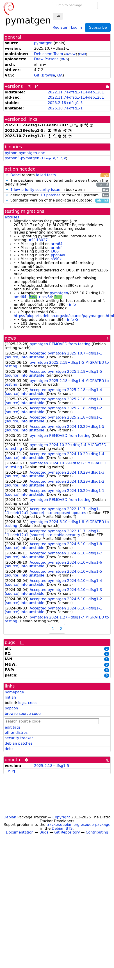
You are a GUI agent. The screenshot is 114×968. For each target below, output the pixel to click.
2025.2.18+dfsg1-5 (65, 103)
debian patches (18, 743)
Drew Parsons (46, 59)
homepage (14, 692)
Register (60, 27)
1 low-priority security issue (35, 190)
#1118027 (38, 240)
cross (32, 703)
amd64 (20, 297)
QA (60, 75)
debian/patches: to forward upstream (57, 195)
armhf (56, 247)
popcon (11, 708)
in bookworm (57, 190)
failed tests (46, 175)
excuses (12, 217)
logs (22, 703)
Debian (10, 817)
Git (36, 75)
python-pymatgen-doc (25, 153)
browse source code (23, 713)
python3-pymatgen (22, 158)
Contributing (97, 832)
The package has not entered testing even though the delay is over (57, 182)
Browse (48, 75)
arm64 (56, 244)
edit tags (13, 727)
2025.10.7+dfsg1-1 (65, 108)
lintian (10, 697)
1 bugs (46, 158)
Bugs (43, 832)
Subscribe (98, 27)
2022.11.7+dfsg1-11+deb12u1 (76, 92)
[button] (7, 175)
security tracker (19, 738)
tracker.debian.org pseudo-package (78, 824)
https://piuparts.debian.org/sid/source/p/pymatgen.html (64, 316)
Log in (76, 27)
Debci (15, 175)
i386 (55, 251)
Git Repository (67, 832)
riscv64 (45, 297)
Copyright (61, 817)
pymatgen (43, 43)
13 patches (51, 195)
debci (9, 749)
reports (57, 175)
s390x (56, 259)
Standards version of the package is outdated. (57, 200)
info (72, 304)
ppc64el (58, 255)
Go (58, 16)
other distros (16, 732)
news (10, 338)
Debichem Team (48, 54)
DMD (82, 54)
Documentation (20, 832)
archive (70, 54)
